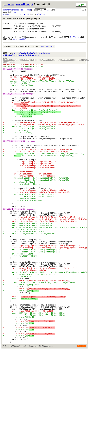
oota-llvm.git (24, 4)
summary (7, 10)
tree (14, 12)
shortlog (15, 10)
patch (9, 14)
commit (28, 10)
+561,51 (18, 246)
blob (47, 49)
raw (4, 14)
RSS (84, 411)
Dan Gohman (19, 24)
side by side (25, 14)
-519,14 (9, 106)
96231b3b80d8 (19, 42)
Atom (79, 411)
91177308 (74, 39)
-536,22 (9, 164)
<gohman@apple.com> (34, 24)
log (21, 10)
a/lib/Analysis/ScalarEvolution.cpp (32, 57)
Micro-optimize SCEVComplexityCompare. (22, 18)
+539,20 (18, 164)
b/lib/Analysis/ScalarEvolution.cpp (21, 60)
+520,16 (18, 106)
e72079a (41, 14)
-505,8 (9, 76)
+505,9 (16, 76)
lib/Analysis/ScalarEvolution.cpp (21, 50)
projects (8, 4)
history (52, 49)
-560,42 (9, 246)
